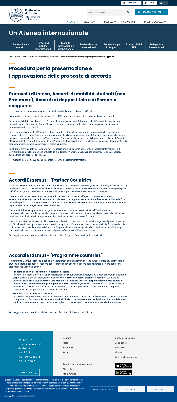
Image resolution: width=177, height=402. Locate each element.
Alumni (118, 352)
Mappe (66, 342)
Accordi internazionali (69, 57)
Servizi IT (119, 347)
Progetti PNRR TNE (134, 46)
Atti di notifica (69, 374)
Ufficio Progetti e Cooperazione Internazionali (80, 235)
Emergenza (68, 347)
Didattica (89, 21)
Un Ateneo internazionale (48, 33)
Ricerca (108, 21)
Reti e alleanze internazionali (88, 46)
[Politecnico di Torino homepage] (24, 15)
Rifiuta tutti (131, 389)
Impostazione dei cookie (103, 389)
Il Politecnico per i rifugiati (111, 46)
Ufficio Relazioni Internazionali (72, 160)
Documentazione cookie (26, 396)
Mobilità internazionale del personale (66, 46)
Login (151, 3)
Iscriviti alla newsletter (126, 357)
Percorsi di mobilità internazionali (43, 46)
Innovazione (128, 21)
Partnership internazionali (50, 57)
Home (11, 57)
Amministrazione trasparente (77, 364)
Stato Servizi (130, 3)
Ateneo (71, 21)
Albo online (68, 369)
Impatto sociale (153, 21)
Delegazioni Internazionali (156, 46)
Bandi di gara (121, 342)
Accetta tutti (161, 389)
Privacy (66, 352)
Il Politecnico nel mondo (20, 46)
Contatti (67, 338)
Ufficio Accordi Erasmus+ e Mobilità (74, 312)
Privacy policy (9, 396)
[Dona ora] (29, 372)
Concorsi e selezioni (125, 338)
